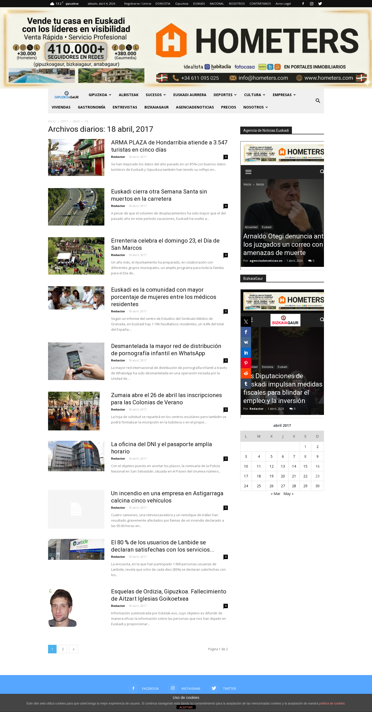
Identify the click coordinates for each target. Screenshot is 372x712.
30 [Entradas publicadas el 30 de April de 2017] (317, 485)
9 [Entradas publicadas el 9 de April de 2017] (317, 456)
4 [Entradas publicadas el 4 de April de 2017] (259, 456)
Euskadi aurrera (189, 94)
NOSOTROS (237, 3)
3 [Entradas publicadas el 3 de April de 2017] (246, 456)
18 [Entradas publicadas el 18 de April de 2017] (259, 476)
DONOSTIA (163, 3)
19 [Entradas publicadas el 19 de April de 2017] (271, 476)
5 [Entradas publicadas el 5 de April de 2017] (271, 456)
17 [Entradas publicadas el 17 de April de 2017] (246, 476)
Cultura (254, 94)
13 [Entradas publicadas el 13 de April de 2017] (283, 466)
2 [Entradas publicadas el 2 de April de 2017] (317, 446)
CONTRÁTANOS (260, 3)
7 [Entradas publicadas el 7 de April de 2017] (294, 456)
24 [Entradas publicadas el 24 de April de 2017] (246, 485)
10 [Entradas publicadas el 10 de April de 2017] (246, 466)
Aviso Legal (283, 3)
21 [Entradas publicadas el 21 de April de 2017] (294, 476)
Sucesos (156, 94)
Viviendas (61, 107)
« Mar (275, 493)
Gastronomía (91, 107)
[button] (318, 101)
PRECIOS (228, 107)
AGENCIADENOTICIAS (195, 107)
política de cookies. (332, 703)
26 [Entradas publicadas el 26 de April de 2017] (271, 485)
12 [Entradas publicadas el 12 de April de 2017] (271, 466)
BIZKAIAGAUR (156, 107)
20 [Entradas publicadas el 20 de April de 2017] (283, 476)
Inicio (52, 121)
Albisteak (128, 94)
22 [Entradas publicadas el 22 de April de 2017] (305, 476)
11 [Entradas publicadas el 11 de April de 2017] (259, 466)
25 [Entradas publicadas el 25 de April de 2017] (259, 485)
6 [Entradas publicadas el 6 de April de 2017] (283, 456)
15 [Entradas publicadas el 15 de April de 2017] (305, 466)
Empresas (284, 94)
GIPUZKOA (100, 94)
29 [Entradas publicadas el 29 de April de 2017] (305, 485)
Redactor (118, 157)
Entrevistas (125, 107)
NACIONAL (217, 3)
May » (288, 493)
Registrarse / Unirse (137, 3)
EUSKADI (199, 3)
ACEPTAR (185, 707)
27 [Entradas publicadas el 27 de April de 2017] (283, 485)
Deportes (225, 94)
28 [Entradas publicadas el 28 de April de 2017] (294, 485)
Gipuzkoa (181, 3)
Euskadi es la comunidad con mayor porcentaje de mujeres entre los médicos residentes (163, 297)
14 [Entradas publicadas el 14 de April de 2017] (294, 466)
